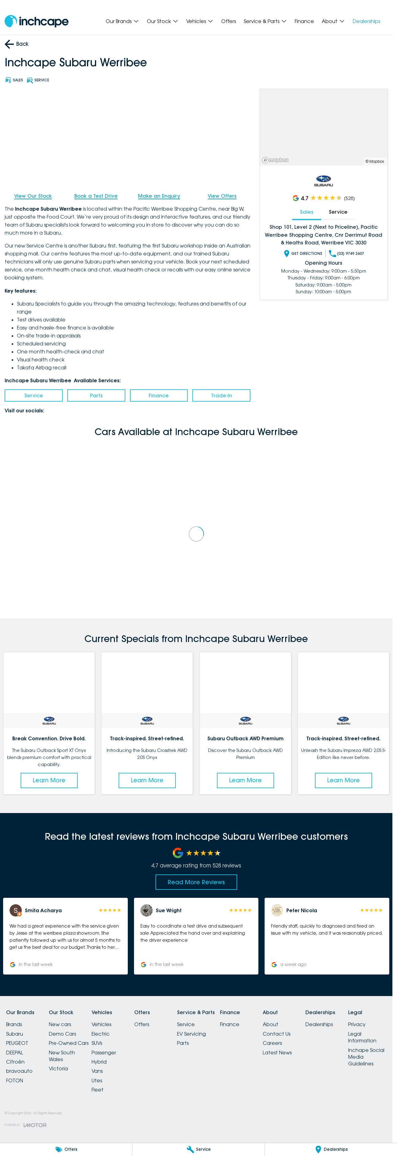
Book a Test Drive (96, 196)
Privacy (357, 1024)
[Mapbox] (276, 160)
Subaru (14, 1034)
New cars (60, 1024)
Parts (96, 395)
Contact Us (276, 1034)
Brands (14, 1024)
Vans (97, 1071)
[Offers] (66, 1149)
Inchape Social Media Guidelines (366, 1057)
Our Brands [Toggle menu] (122, 21)
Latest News (277, 1052)
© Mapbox (375, 161)
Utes (97, 1080)
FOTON (14, 1080)
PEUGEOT (17, 1043)
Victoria (58, 1068)
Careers (272, 1043)
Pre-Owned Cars (68, 1043)
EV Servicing (191, 1034)
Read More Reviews (196, 882)
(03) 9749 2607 (346, 253)
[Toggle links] (25, 1125)
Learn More (49, 780)
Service (33, 395)
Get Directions (303, 253)
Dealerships (366, 21)
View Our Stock (33, 196)
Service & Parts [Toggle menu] (265, 21)
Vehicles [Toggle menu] (200, 21)
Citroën (15, 1062)
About (270, 1024)
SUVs (97, 1043)
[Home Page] (37, 21)
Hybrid (99, 1062)
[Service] (198, 1149)
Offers (228, 21)
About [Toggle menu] (333, 21)
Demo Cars (62, 1034)
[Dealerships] (331, 1149)
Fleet (98, 1090)
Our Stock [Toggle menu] (163, 21)
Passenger (104, 1052)
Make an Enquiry (159, 196)
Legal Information (362, 1037)
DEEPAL (14, 1052)
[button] (65, 936)
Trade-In (221, 395)
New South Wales (62, 1055)
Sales (306, 212)
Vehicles (101, 1024)
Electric (101, 1034)
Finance (304, 21)
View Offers (222, 196)
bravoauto (19, 1071)
